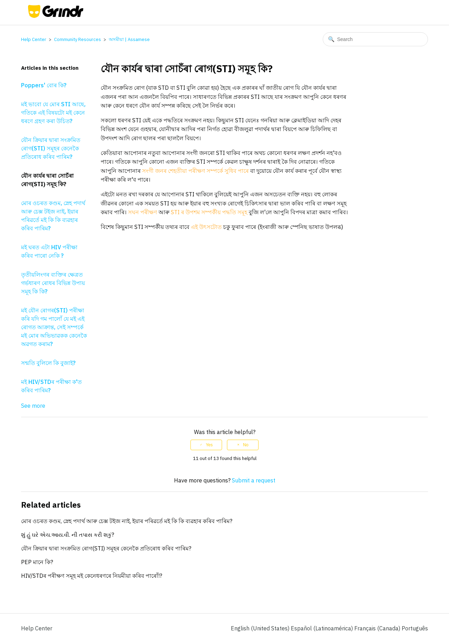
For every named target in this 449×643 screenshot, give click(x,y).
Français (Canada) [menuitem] (378, 628)
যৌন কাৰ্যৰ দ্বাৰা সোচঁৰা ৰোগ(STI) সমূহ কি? (47, 180)
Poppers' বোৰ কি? (43, 85)
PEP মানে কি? (37, 562)
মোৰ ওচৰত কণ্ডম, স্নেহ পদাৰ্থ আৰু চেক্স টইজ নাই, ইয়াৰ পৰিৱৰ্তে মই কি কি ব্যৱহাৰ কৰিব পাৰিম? (53, 215)
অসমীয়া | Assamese (129, 39)
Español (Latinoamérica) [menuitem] (322, 628)
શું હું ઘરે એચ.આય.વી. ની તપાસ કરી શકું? (67, 534)
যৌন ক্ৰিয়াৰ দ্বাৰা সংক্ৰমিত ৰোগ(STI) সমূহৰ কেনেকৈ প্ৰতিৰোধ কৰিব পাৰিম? (50, 148)
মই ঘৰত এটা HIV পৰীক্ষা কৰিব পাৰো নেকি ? (49, 251)
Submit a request (253, 480)
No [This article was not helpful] (245, 444)
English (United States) (261, 628)
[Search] (375, 39)
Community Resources (77, 39)
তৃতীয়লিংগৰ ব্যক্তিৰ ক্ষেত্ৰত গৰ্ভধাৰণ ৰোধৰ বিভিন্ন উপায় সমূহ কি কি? (53, 283)
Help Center (33, 39)
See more (33, 405)
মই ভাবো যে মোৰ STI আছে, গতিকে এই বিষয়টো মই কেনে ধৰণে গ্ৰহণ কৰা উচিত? (53, 112)
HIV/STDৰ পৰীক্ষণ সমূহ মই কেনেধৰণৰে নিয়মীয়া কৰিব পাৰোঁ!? (91, 575)
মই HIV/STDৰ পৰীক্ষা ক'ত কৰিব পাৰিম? (51, 386)
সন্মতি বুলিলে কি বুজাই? (48, 362)
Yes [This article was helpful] (209, 444)
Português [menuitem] (415, 628)
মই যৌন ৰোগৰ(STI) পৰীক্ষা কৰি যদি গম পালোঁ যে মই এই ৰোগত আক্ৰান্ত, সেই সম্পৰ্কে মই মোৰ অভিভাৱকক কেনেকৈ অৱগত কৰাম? (54, 327)
